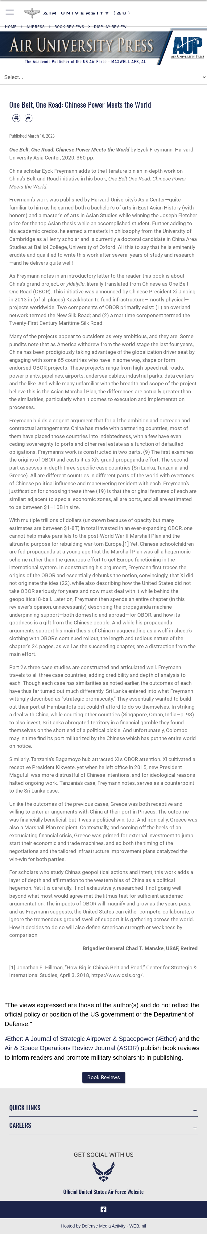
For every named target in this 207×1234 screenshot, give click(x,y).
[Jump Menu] (103, 77)
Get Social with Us (104, 1154)
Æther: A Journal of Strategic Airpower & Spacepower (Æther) (91, 1038)
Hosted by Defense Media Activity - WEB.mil (103, 1226)
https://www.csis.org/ (117, 975)
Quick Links (24, 1107)
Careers (20, 1125)
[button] (10, 13)
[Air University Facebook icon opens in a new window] (103, 1209)
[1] (126, 544)
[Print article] (16, 118)
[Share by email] (29, 118)
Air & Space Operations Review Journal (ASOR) (72, 1048)
